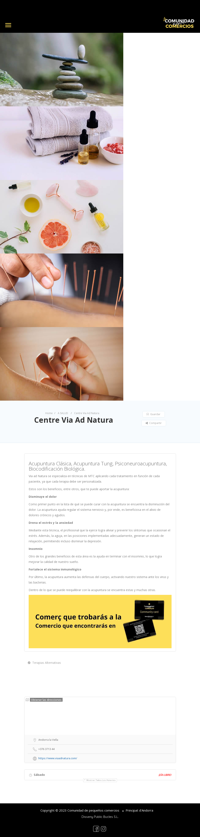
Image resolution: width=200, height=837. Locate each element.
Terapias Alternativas (44, 663)
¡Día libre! (165, 775)
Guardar (153, 414)
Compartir (154, 423)
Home (49, 413)
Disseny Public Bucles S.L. (100, 817)
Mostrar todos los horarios (100, 780)
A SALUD (63, 413)
